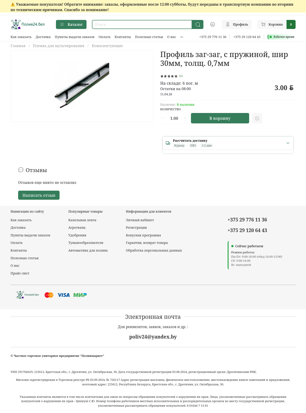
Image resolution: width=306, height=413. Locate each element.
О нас (171, 37)
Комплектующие (107, 45)
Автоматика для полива (88, 250)
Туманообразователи (85, 242)
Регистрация (136, 227)
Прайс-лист (20, 273)
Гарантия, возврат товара (147, 242)
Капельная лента (82, 220)
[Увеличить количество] (185, 118)
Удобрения (77, 235)
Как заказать (21, 37)
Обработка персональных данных (154, 250)
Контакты (123, 37)
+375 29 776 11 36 (212, 37)
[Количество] (174, 118)
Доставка (43, 37)
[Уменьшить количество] (163, 118)
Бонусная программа (143, 235)
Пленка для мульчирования (58, 45)
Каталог (71, 24)
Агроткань (77, 227)
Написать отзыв (38, 195)
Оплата (105, 37)
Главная (18, 45)
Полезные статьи (149, 37)
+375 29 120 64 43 (246, 37)
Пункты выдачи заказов (74, 37)
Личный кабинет (140, 220)
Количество (170, 109)
